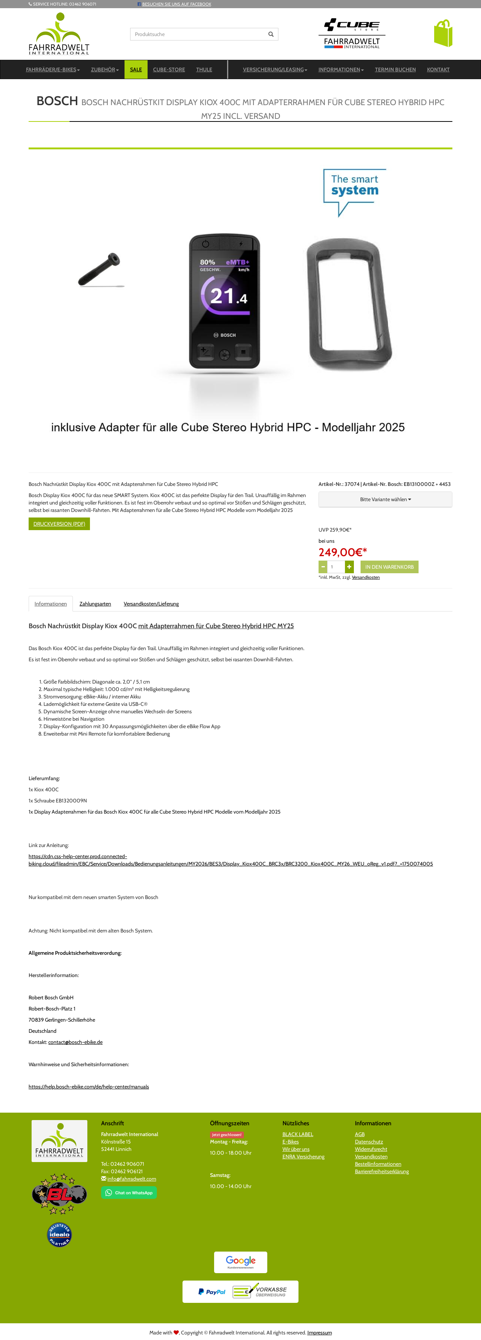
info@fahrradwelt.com (131, 1178)
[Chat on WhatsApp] (129, 1190)
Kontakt (438, 69)
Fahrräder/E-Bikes (53, 69)
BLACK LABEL (298, 1134)
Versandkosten (366, 577)
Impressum (319, 1332)
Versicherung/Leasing (275, 69)
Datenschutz (369, 1141)
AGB (360, 1134)
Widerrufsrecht (371, 1149)
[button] (443, 32)
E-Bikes (291, 1141)
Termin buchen (395, 69)
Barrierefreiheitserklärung (382, 1171)
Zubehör (105, 69)
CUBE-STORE (169, 69)
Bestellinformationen (378, 1164)
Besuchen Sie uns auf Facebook (176, 4)
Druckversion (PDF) (59, 523)
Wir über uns (296, 1149)
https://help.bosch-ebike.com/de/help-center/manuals (89, 1086)
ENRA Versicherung (304, 1156)
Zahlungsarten (95, 603)
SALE (136, 69)
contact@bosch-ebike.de (75, 1042)
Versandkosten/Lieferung (151, 603)
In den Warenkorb (389, 567)
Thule (204, 69)
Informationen (341, 69)
